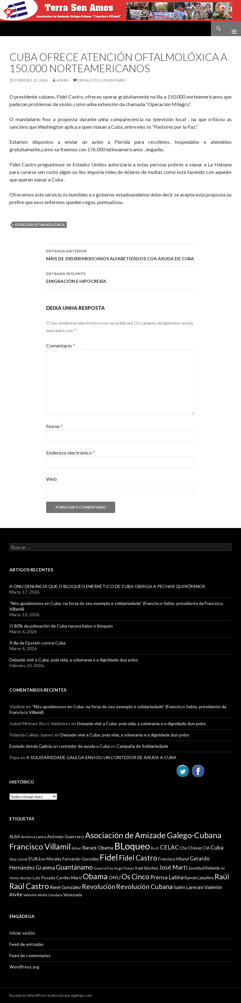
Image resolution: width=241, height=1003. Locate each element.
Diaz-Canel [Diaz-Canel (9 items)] (18, 859)
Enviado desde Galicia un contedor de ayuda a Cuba (59, 746)
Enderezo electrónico (70, 453)
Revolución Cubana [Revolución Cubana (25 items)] (144, 886)
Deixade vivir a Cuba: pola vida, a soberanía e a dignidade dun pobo (73, 659)
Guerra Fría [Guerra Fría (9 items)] (103, 868)
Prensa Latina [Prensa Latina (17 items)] (167, 877)
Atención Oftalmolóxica (40, 225)
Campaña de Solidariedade (142, 746)
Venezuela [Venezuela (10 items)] (72, 894)
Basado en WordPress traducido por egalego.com (51, 995)
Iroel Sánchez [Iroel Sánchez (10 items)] (146, 868)
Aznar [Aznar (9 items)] (76, 848)
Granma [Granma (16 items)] (45, 867)
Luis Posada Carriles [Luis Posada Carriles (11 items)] (51, 877)
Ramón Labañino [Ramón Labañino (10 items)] (199, 877)
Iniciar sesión (22, 933)
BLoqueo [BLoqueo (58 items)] (132, 845)
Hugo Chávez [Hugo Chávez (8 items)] (124, 868)
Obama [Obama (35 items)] (95, 876)
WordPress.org (24, 966)
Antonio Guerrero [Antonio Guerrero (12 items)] (65, 836)
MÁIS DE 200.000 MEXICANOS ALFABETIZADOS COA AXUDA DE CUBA (120, 254)
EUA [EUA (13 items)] (33, 858)
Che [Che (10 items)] (183, 847)
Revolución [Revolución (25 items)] (98, 886)
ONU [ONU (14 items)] (114, 877)
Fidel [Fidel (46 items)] (109, 857)
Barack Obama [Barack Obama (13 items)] (97, 847)
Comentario (60, 345)
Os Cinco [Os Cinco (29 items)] (135, 876)
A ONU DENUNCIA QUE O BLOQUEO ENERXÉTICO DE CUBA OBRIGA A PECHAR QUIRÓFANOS (107, 586)
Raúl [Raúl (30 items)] (222, 876)
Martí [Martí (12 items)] (76, 877)
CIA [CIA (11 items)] (206, 847)
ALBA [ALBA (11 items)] (14, 836)
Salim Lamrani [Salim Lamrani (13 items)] (188, 887)
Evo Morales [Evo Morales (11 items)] (50, 858)
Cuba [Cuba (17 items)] (217, 847)
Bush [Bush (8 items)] (155, 848)
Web (51, 479)
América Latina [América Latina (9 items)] (33, 836)
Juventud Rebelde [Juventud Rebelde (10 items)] (204, 868)
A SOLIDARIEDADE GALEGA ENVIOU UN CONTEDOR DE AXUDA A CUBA (101, 757)
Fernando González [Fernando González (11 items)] (80, 858)
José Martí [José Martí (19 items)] (173, 867)
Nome (54, 426)
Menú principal (231, 28)
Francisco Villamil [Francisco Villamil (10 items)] (173, 858)
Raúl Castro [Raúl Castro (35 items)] (29, 886)
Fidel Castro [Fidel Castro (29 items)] (138, 858)
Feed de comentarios (30, 955)
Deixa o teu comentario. (102, 80)
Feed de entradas (26, 944)
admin (62, 80)
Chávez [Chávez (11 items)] (195, 847)
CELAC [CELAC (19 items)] (169, 847)
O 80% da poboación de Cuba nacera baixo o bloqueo (61, 625)
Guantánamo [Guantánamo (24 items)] (74, 867)
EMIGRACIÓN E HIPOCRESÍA (120, 277)
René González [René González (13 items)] (65, 887)
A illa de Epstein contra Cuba (37, 642)
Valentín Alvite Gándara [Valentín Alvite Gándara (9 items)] (42, 894)
